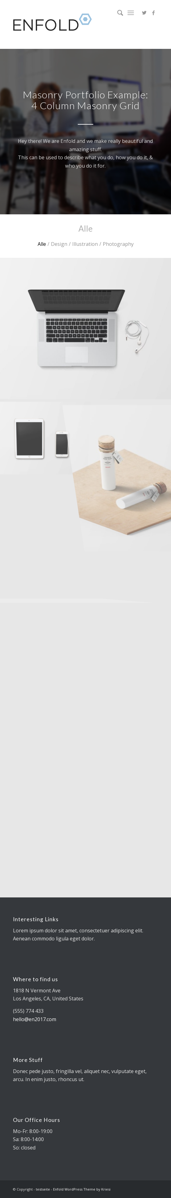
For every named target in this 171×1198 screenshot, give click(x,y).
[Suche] (117, 12)
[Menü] (130, 12)
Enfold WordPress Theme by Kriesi (82, 1189)
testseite (43, 1189)
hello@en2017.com (34, 1019)
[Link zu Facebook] (153, 12)
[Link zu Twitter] (144, 12)
